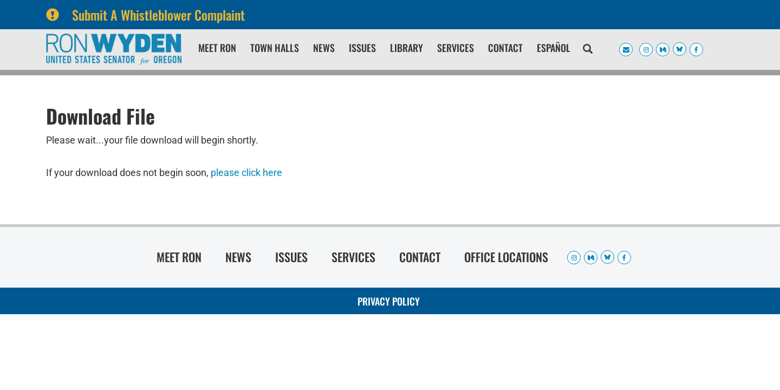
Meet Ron (217, 48)
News (324, 48)
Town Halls (274, 48)
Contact (505, 48)
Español (553, 48)
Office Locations (506, 256)
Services (455, 48)
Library (406, 48)
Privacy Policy (389, 301)
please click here (246, 172)
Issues (362, 48)
